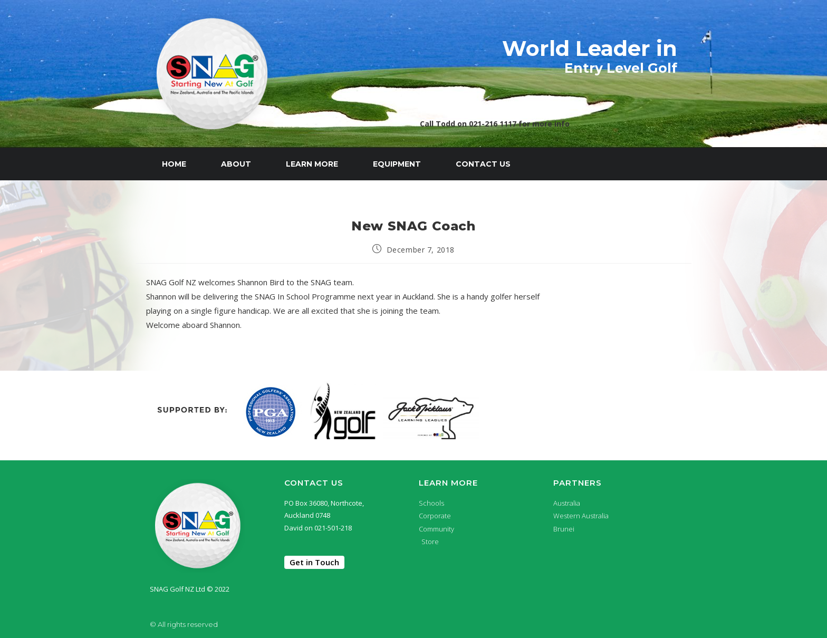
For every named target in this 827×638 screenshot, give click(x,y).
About (236, 164)
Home (174, 164)
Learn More (312, 164)
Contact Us (483, 164)
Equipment (397, 164)
